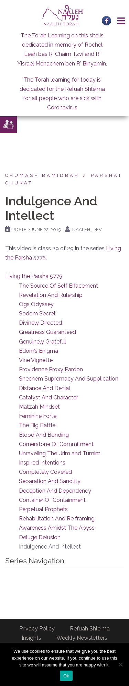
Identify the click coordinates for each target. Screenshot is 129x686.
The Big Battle (37, 425)
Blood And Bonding (44, 435)
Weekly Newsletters (81, 638)
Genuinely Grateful (42, 341)
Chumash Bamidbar (42, 175)
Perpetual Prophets (43, 509)
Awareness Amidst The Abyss (57, 528)
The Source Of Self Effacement (58, 285)
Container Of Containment (52, 500)
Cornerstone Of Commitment (56, 444)
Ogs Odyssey (36, 304)
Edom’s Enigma (38, 351)
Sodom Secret (37, 313)
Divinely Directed (40, 323)
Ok (66, 675)
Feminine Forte (37, 416)
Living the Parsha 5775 (33, 276)
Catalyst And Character (48, 397)
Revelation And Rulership (51, 295)
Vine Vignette (36, 360)
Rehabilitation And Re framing (57, 518)
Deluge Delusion (40, 537)
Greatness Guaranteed (47, 332)
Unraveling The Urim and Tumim (59, 453)
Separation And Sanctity (49, 481)
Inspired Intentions (42, 462)
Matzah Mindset (39, 407)
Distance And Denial (44, 388)
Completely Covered (45, 472)
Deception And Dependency (55, 491)
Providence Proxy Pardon (51, 369)
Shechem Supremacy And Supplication (68, 378)
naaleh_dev (87, 229)
